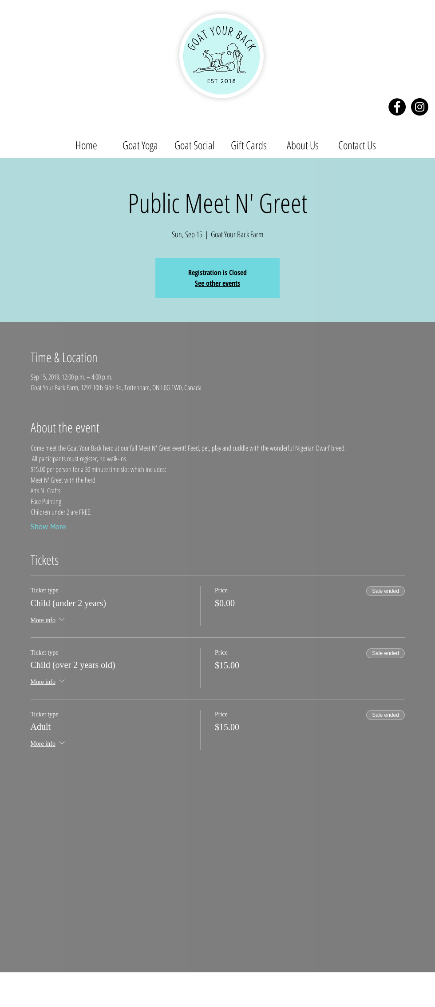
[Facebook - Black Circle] (397, 107)
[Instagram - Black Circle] (419, 107)
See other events (217, 283)
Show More (48, 527)
